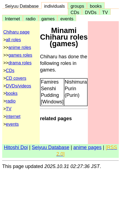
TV (105, 12)
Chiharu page (16, 32)
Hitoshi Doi (16, 147)
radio (30, 18)
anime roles (19, 47)
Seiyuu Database (21, 6)
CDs (75, 12)
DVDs (90, 12)
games (48, 18)
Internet (12, 18)
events (67, 18)
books (95, 6)
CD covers (16, 78)
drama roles (19, 63)
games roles (20, 55)
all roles (13, 39)
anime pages (87, 147)
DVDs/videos (18, 86)
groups (77, 6)
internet (13, 116)
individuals (54, 6)
